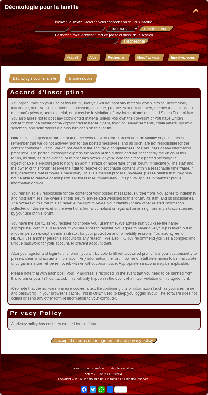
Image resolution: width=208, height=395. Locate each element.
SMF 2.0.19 (81, 368)
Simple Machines (122, 368)
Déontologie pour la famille (42, 7)
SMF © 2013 (100, 368)
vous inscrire (142, 22)
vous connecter (110, 22)
